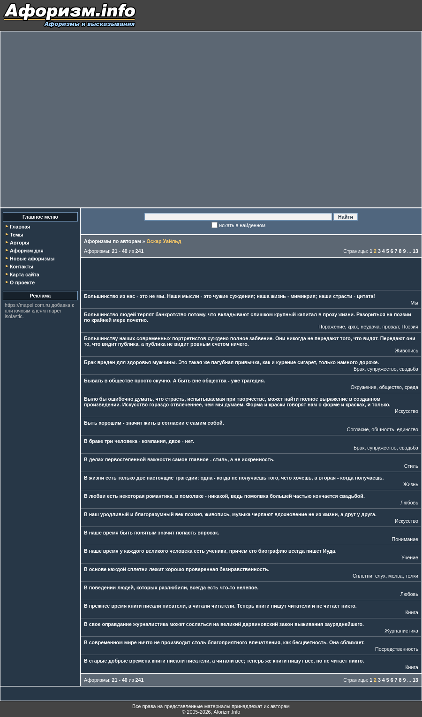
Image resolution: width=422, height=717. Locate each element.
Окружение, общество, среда (384, 387)
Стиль (411, 466)
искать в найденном (242, 225)
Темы (16, 234)
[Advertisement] (88, 119)
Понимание (405, 539)
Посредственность (396, 649)
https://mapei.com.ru (27, 305)
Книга (411, 612)
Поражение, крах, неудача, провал (358, 326)
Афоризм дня (27, 250)
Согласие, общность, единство (382, 429)
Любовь (409, 502)
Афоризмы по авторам (112, 241)
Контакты (21, 266)
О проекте (22, 282)
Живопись (406, 350)
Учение (409, 557)
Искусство (406, 411)
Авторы (19, 242)
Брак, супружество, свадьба (386, 369)
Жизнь (410, 484)
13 (415, 251)
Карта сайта (24, 274)
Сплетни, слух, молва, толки (385, 576)
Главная (20, 226)
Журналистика (401, 630)
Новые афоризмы (32, 258)
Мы (414, 302)
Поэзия (409, 326)
